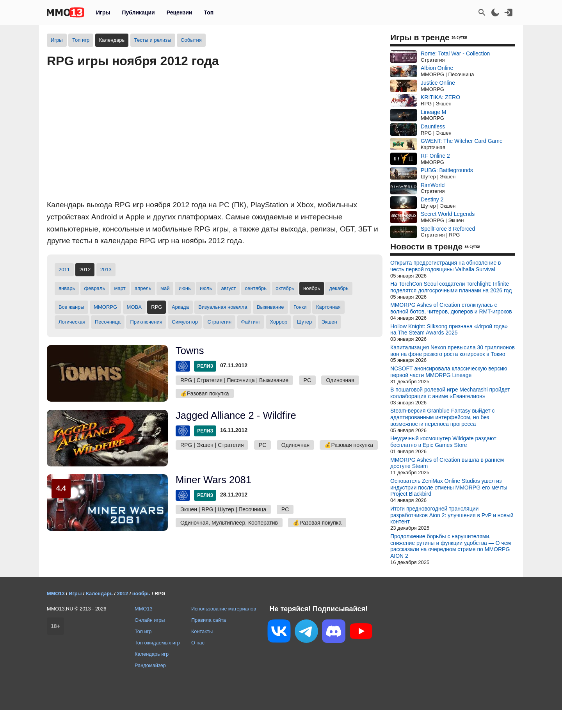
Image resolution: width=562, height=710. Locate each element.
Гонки (300, 307)
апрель (143, 288)
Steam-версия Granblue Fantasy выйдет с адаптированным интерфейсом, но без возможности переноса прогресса (442, 417)
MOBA (134, 307)
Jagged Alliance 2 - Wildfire (236, 415)
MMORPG (105, 307)
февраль (94, 288)
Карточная (328, 307)
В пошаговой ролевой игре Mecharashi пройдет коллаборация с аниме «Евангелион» (450, 392)
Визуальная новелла (222, 307)
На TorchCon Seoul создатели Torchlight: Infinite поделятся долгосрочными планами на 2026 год (451, 287)
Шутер (304, 322)
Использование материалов (223, 609)
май (164, 288)
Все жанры (71, 307)
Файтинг (251, 322)
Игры (103, 12)
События (191, 40)
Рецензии (179, 12)
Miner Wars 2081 (213, 479)
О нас (198, 643)
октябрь (285, 288)
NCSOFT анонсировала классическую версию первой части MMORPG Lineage (448, 371)
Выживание (270, 307)
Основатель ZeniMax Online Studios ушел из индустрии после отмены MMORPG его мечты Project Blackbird (448, 487)
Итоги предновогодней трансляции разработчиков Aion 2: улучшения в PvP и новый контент (452, 515)
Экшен (329, 322)
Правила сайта (208, 620)
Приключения (146, 322)
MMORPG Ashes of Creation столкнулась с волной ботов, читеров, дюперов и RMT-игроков (451, 308)
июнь (185, 288)
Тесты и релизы (152, 40)
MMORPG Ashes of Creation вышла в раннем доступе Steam (447, 463)
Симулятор (185, 322)
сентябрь (256, 288)
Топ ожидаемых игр (157, 643)
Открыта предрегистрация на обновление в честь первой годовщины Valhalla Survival (445, 266)
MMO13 (144, 609)
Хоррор (278, 322)
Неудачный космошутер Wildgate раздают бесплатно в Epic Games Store (443, 441)
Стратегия (219, 322)
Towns (190, 350)
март (120, 288)
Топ (208, 12)
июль (206, 288)
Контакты (202, 631)
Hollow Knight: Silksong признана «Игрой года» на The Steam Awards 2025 (449, 329)
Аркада (180, 307)
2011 (64, 269)
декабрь (338, 288)
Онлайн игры (150, 620)
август (228, 288)
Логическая (72, 322)
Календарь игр (152, 654)
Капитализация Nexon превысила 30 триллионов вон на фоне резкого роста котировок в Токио (452, 350)
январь (67, 288)
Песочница (108, 322)
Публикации (138, 12)
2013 (106, 269)
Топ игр (80, 40)
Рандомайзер (150, 665)
